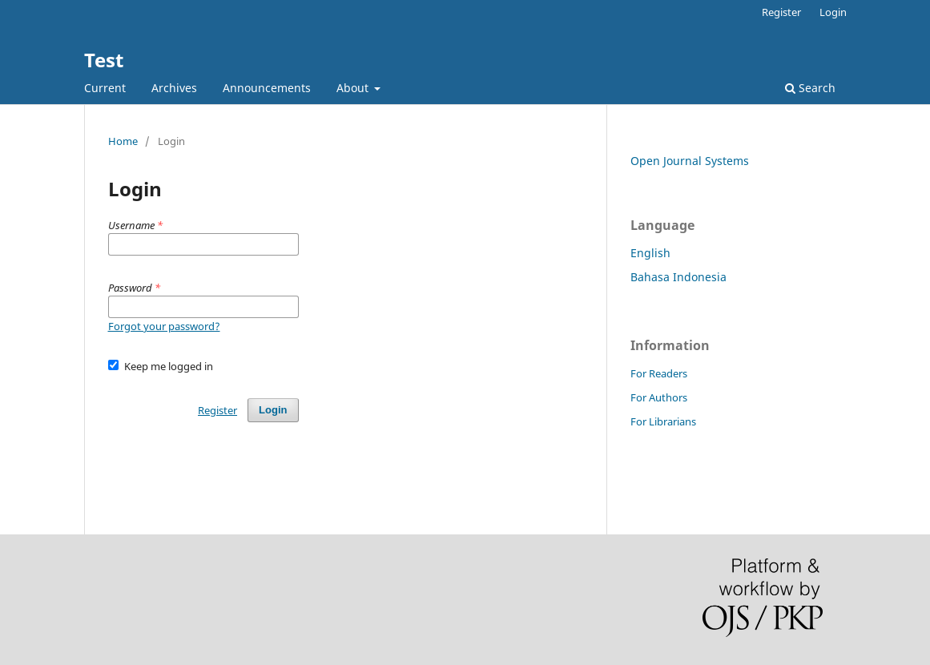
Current (105, 87)
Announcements (267, 87)
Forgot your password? (164, 326)
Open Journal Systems (689, 160)
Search (810, 87)
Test (103, 59)
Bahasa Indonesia (678, 276)
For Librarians (663, 421)
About (354, 87)
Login (833, 12)
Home (123, 141)
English (650, 252)
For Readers (658, 373)
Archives (174, 87)
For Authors (658, 397)
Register (781, 12)
